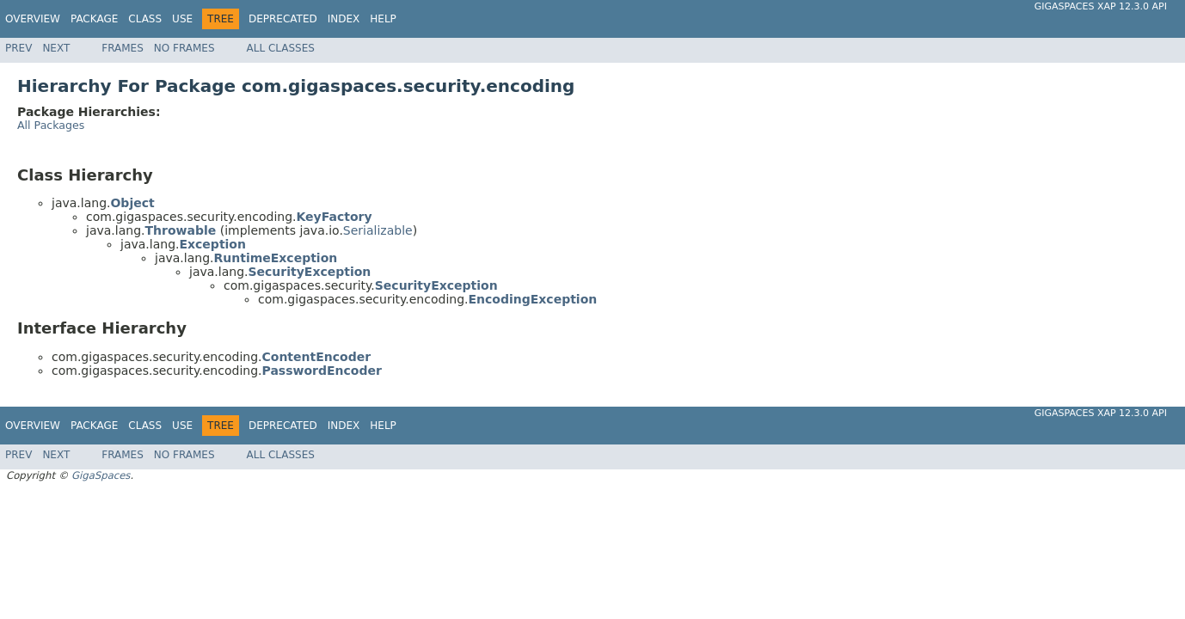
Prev (18, 48)
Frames (122, 48)
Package (94, 19)
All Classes (281, 48)
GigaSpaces (100, 475)
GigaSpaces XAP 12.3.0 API (1101, 6)
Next (56, 48)
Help (383, 19)
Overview (32, 19)
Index (344, 19)
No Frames (184, 48)
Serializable (378, 230)
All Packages (50, 125)
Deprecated (283, 19)
